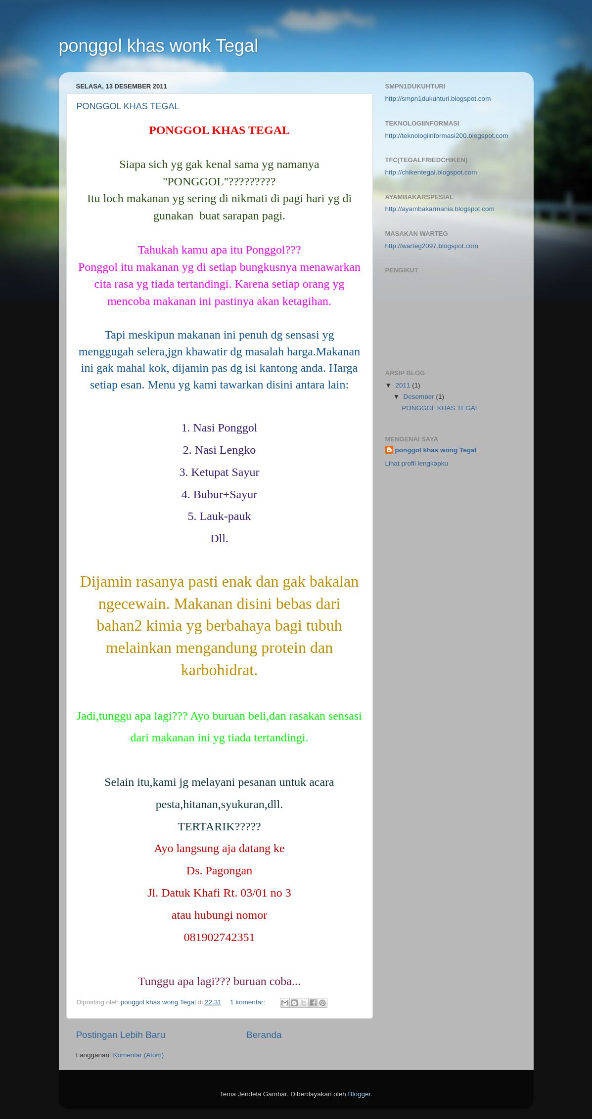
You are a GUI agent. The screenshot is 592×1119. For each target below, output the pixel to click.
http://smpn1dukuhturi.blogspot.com (438, 98)
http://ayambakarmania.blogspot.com (440, 209)
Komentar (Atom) (138, 1055)
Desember (420, 396)
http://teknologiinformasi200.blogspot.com (446, 135)
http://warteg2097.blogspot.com (431, 246)
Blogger (359, 1094)
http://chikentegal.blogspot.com (431, 172)
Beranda (263, 1035)
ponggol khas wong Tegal (436, 450)
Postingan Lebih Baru (121, 1035)
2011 (403, 385)
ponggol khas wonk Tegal (159, 46)
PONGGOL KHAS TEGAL (128, 106)
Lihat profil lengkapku (417, 463)
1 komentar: (248, 1002)
